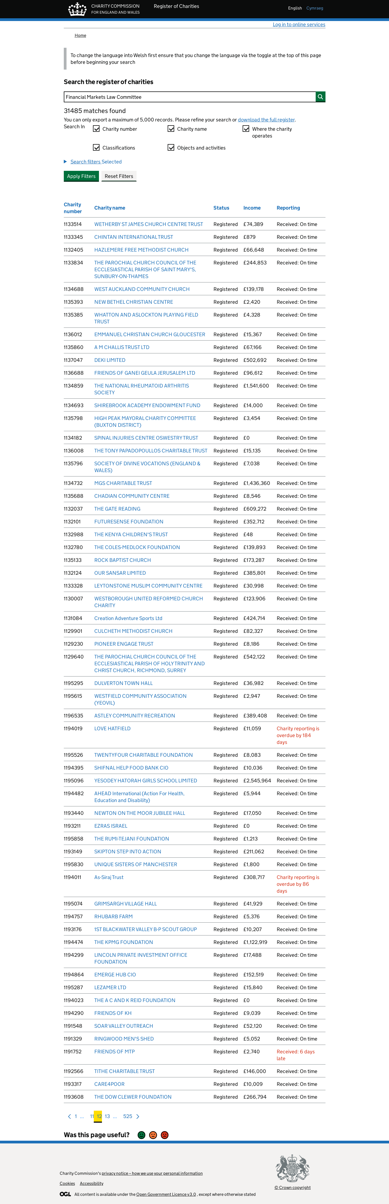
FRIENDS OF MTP (114, 1051)
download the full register (266, 120)
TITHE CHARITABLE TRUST (124, 1071)
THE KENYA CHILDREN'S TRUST (131, 534)
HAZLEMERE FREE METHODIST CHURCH (141, 250)
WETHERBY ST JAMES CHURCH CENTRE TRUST (148, 224)
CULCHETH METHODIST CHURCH (133, 631)
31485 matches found (95, 111)
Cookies (67, 1183)
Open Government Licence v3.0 (166, 1194)
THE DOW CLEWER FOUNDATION (133, 1097)
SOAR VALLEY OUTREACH (123, 1026)
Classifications (118, 148)
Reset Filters (119, 176)
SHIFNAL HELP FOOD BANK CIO (131, 768)
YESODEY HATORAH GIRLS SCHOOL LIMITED (145, 780)
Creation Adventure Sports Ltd (128, 618)
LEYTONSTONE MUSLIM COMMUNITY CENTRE (148, 586)
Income (252, 208)
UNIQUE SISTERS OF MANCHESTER (135, 864)
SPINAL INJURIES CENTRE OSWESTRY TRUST (146, 438)
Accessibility (91, 1183)
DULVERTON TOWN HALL (123, 683)
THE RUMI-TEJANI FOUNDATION (131, 839)
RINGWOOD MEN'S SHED (124, 1039)
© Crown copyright (293, 1187)
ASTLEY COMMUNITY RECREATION (134, 716)
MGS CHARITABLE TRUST (123, 483)
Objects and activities (201, 148)
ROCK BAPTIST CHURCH (122, 560)
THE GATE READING (117, 509)
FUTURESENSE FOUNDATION (129, 521)
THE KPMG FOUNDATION (123, 942)
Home (80, 35)
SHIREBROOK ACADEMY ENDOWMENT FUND (147, 405)
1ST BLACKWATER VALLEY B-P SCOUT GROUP (145, 929)
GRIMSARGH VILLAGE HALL (125, 904)
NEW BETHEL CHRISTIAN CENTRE (133, 302)
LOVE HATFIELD (112, 728)
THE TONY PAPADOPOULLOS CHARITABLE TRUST (150, 451)
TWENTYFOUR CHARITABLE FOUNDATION (143, 755)
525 (127, 1117)
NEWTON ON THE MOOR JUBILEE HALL (139, 813)
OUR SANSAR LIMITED (120, 573)
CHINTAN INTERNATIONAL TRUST (133, 237)
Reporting (288, 208)
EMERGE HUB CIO (115, 974)
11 (92, 1117)
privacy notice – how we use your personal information (152, 1173)
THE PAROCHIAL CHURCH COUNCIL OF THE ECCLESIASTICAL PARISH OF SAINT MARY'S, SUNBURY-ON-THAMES (145, 269)
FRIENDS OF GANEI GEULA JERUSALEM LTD (144, 373)
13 (107, 1117)
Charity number (119, 129)
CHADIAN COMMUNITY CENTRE (132, 496)
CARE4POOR (109, 1084)
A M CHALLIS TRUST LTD (121, 347)
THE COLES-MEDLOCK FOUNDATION (137, 547)
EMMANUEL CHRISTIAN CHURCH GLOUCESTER (149, 334)
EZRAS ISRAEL (110, 826)
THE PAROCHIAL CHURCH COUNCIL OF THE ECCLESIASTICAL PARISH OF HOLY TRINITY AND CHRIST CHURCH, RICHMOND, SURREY (149, 663)
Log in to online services (299, 24)
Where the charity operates (272, 132)
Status (221, 208)
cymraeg (314, 8)
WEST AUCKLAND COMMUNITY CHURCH (142, 289)
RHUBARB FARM (113, 916)
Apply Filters (81, 176)
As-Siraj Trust (108, 877)
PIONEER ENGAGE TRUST (123, 644)
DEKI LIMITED (109, 360)
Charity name (192, 129)
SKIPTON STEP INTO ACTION (127, 851)
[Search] (194, 96)
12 (99, 1117)
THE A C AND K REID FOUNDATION (135, 1000)
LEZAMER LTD (110, 987)
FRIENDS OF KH (113, 1013)
